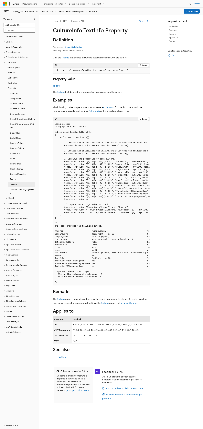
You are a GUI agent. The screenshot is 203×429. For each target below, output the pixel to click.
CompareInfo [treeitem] (15, 98)
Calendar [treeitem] (14, 93)
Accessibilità (184, 426)
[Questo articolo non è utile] (172, 55)
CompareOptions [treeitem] (13, 67)
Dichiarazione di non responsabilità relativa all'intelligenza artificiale (32, 426)
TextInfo (65, 57)
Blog (86, 426)
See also (172, 41)
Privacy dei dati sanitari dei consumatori (133, 426)
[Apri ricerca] (190, 3)
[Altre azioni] (147, 21)
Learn (56, 21)
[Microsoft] (5, 4)
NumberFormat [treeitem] (16, 168)
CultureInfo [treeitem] (13, 77)
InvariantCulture (128, 302)
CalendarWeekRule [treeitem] (14, 46)
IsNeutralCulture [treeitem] (17, 148)
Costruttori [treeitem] (12, 83)
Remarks (172, 33)
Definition (173, 26)
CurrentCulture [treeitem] (16, 103)
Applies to (173, 37)
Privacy (108, 426)
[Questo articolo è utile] (169, 55)
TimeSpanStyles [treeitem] (12, 321)
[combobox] (19, 25)
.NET (65, 21)
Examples (173, 30)
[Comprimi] (34, 18)
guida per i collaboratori (78, 390)
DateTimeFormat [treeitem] (17, 114)
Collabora (97, 426)
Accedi (197, 3)
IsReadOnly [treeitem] (15, 153)
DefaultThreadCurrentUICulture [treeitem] (22, 126)
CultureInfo (108, 107)
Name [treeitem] (12, 158)
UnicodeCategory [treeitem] (13, 332)
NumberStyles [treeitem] (12, 275)
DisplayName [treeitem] (15, 132)
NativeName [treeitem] (15, 163)
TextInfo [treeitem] (13, 184)
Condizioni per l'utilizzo (166, 426)
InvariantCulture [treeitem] (17, 143)
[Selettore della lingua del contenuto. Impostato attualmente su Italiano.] (9, 420)
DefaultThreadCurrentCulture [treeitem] (22, 119)
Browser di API (77, 21)
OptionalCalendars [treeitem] (18, 174)
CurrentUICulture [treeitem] (17, 108)
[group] (101, 203)
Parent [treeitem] (13, 179)
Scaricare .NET (191, 11)
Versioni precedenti (72, 426)
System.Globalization (73, 47)
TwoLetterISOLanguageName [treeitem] (22, 191)
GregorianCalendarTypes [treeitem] (16, 229)
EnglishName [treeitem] (15, 138)
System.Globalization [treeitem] (15, 36)
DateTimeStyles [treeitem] (12, 213)
